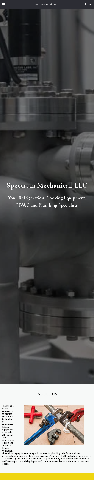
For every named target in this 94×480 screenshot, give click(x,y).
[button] (3, 4)
